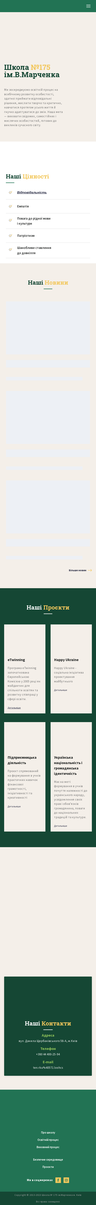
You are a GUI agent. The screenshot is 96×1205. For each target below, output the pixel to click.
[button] (80, 570)
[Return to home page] (16, 6)
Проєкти (48, 1167)
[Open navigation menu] (88, 6)
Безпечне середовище (48, 1159)
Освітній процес (48, 1140)
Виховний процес (48, 1147)
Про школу (48, 1132)
